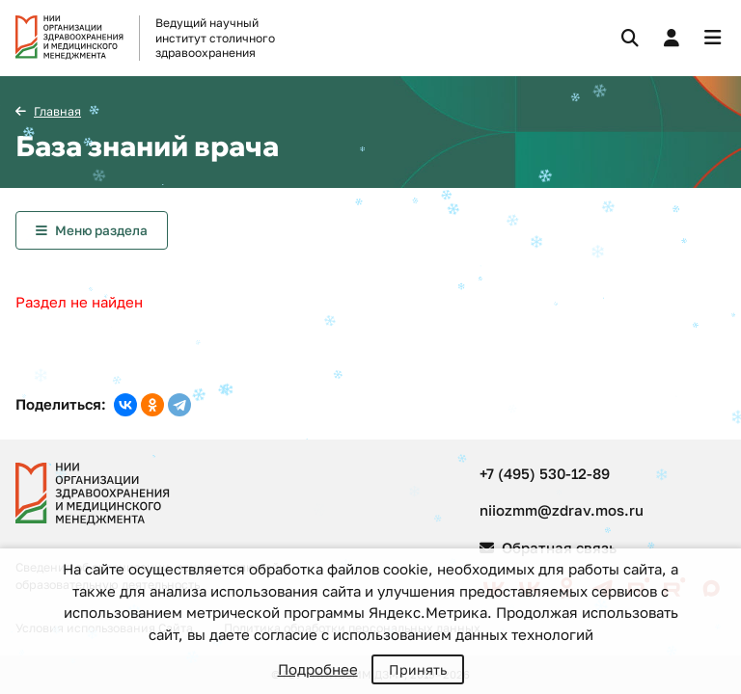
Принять (418, 669)
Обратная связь (548, 547)
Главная (57, 111)
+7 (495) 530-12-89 (545, 473)
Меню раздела (101, 230)
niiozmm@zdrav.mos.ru (562, 510)
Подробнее (318, 669)
